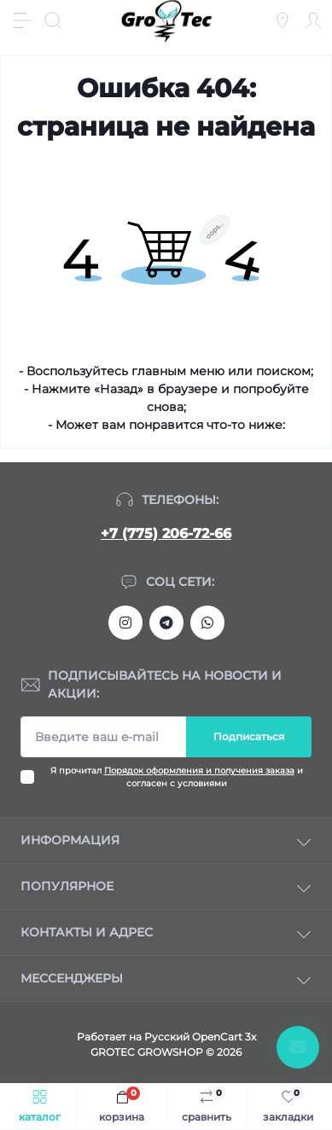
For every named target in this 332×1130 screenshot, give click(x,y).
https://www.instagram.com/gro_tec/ (125, 622)
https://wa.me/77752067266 (207, 622)
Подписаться (248, 736)
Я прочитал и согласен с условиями (176, 777)
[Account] (313, 20)
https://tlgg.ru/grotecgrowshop (166, 622)
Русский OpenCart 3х (200, 1036)
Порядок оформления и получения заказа (199, 770)
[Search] (52, 20)
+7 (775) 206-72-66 (166, 533)
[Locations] (282, 20)
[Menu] (22, 20)
